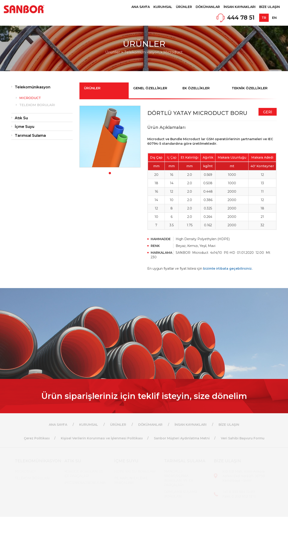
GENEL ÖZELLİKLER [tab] (150, 88)
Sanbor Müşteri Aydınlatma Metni (182, 438)
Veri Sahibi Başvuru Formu (242, 438)
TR (264, 18)
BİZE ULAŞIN (269, 7)
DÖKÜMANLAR (208, 7)
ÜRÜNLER (184, 7)
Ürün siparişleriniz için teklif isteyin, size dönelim (144, 396)
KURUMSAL (162, 7)
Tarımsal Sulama (30, 135)
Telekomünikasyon (32, 87)
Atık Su (21, 118)
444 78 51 (241, 17)
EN (274, 18)
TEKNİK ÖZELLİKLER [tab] (250, 88)
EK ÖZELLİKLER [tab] (196, 88)
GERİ (267, 112)
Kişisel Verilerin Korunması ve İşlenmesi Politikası (102, 438)
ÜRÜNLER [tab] (92, 88)
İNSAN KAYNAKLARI (240, 7)
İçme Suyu (24, 126)
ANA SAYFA (140, 7)
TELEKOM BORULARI (37, 105)
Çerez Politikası (37, 438)
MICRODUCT (30, 98)
